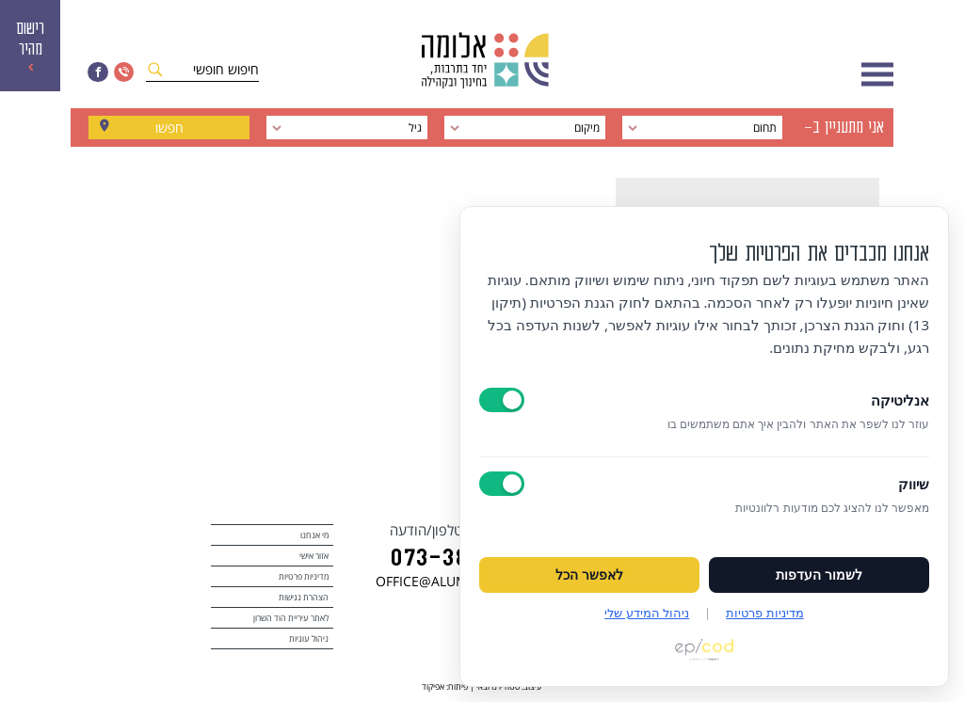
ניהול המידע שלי (646, 612)
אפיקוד (433, 686)
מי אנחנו (314, 535)
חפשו (169, 127)
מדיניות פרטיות (304, 576)
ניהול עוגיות (309, 638)
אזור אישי (314, 556)
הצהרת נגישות (304, 597)
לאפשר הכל (589, 574)
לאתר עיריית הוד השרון (291, 618)
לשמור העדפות (819, 574)
